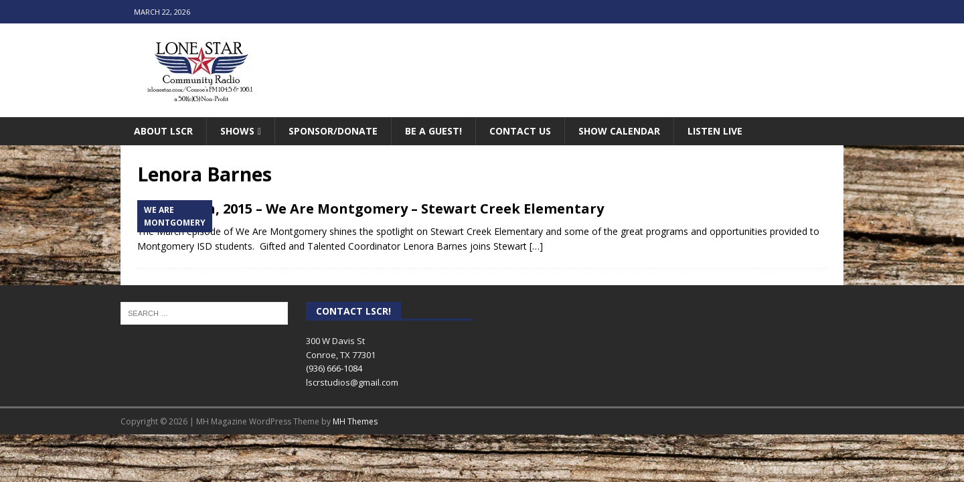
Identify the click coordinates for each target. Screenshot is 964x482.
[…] (536, 246)
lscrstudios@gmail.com (352, 382)
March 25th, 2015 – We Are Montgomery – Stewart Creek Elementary (370, 208)
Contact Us (520, 131)
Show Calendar (619, 131)
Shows (237, 131)
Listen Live (715, 131)
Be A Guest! (433, 131)
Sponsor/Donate (333, 131)
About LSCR (163, 131)
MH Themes (355, 421)
